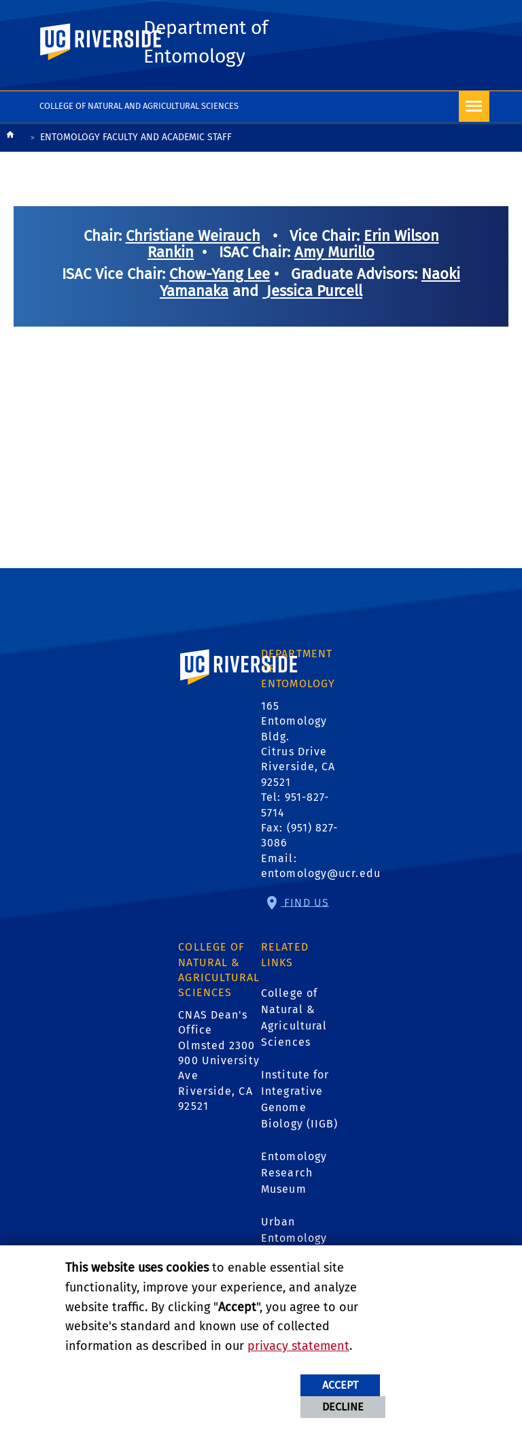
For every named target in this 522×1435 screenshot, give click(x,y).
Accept (340, 1385)
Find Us (305, 903)
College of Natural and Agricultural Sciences (139, 108)
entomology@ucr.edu (321, 875)
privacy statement (298, 1345)
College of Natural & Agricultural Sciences (294, 1019)
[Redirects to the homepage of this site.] (10, 140)
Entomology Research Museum (294, 1174)
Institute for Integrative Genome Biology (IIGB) (299, 1101)
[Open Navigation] (474, 108)
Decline (343, 1406)
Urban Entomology (294, 1231)
